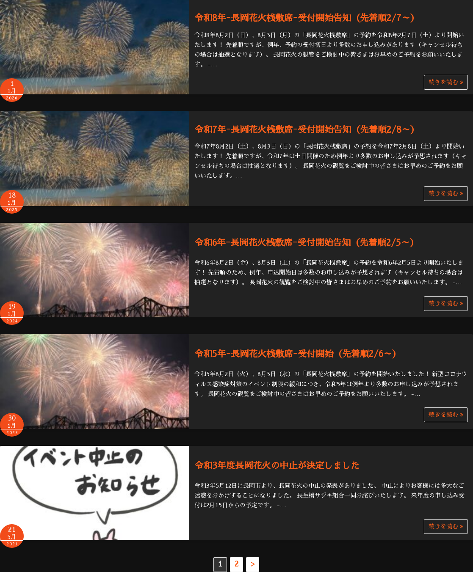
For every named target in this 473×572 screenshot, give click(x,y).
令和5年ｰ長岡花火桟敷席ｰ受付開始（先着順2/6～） (297, 353)
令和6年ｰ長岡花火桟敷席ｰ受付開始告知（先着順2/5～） (306, 242)
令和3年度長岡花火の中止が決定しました (277, 465)
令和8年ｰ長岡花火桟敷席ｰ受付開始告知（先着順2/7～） (306, 18)
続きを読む (446, 82)
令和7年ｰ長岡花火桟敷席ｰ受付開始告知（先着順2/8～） (306, 129)
